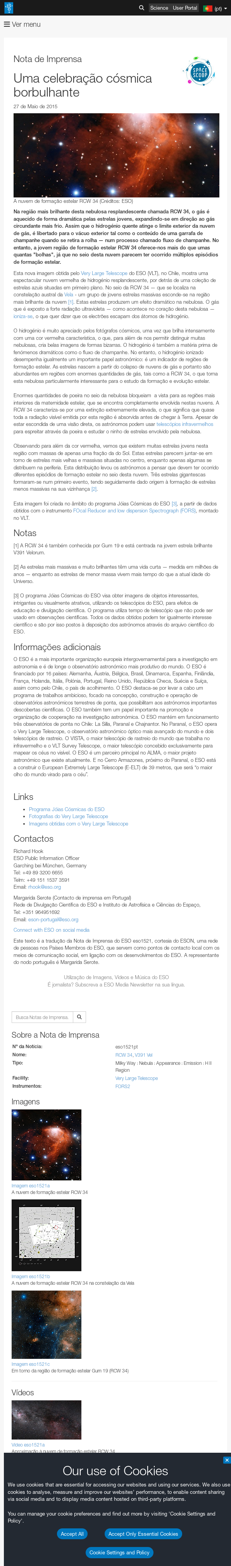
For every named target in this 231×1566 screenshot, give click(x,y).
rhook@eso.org (44, 887)
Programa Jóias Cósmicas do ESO (67, 809)
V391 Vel (143, 1055)
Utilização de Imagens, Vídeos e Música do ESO (116, 977)
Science (159, 8)
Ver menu (22, 24)
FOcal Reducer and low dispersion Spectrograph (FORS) (134, 510)
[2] (94, 489)
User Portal (185, 8)
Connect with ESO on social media (52, 930)
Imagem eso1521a (31, 1186)
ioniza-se (23, 316)
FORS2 (123, 1086)
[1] (70, 302)
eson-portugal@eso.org (53, 919)
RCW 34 (124, 1055)
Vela (68, 294)
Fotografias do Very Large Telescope (68, 816)
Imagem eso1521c (31, 1364)
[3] (174, 503)
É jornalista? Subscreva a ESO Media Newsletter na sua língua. (116, 984)
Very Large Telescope (104, 273)
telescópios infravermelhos (185, 424)
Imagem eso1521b (31, 1276)
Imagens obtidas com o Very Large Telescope (78, 823)
